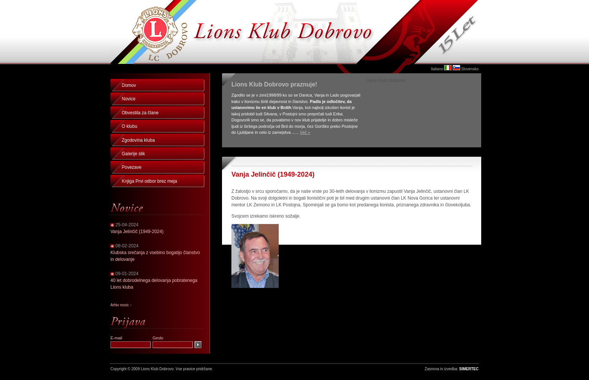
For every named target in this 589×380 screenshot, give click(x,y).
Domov (129, 85)
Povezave (132, 167)
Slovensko (470, 69)
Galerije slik (133, 153)
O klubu (129, 126)
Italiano (437, 69)
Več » (305, 132)
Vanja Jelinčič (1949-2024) (136, 231)
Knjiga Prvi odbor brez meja (149, 181)
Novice (129, 98)
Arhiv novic (119, 305)
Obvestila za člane (140, 112)
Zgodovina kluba (138, 140)
